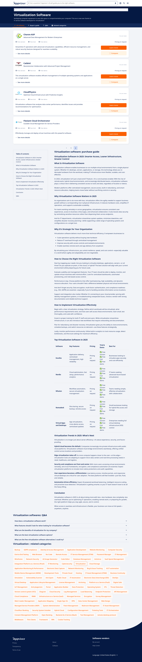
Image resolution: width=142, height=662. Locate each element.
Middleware (19, 620)
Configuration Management (78, 610)
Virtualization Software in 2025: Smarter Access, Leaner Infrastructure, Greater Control (29, 160)
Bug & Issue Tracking (95, 568)
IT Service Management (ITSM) (82, 554)
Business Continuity (117, 573)
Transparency (16, 646)
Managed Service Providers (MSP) (27, 606)
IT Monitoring (53, 564)
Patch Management (71, 606)
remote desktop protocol (106, 615)
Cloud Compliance (21, 596)
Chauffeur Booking (22, 610)
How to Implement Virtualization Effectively (30, 182)
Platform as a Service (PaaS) (99, 582)
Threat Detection (117, 587)
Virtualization (81, 564)
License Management (67, 582)
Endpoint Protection (103, 592)
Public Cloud (61, 578)
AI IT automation (112, 568)
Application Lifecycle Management (42, 582)
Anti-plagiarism (36, 587)
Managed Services (73, 596)
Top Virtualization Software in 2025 (27, 185)
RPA (52, 620)
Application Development (76, 550)
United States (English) (109, 655)
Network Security (32, 559)
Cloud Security (54, 592)
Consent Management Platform (26, 615)
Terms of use (16, 650)
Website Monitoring (97, 550)
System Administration (51, 606)
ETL (105, 587)
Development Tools (51, 573)
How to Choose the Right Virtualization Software (28, 177)
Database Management (82, 559)
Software (55, 646)
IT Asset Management (111, 606)
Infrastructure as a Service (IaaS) (51, 596)
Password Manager (104, 554)
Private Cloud (67, 573)
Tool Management (87, 615)
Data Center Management (88, 601)
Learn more (113, 48)
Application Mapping (45, 601)
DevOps (115, 578)
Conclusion (19, 192)
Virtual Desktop (20, 582)
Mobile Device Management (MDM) (28, 573)
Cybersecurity (67, 564)
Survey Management (103, 596)
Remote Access (61, 554)
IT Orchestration (113, 610)
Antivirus (97, 559)
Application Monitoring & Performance (29, 568)
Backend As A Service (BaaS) (66, 615)
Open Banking (47, 615)
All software (19, 25)
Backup (17, 550)
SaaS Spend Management (114, 559)
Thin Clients (31, 620)
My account (96, 642)
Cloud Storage (94, 564)
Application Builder (61, 587)
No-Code (49, 554)
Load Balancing (86, 592)
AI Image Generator (50, 559)
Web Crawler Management (24, 601)
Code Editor (65, 559)
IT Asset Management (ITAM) (96, 573)
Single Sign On (62, 601)
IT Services (20, 10)
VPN (73, 601)
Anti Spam (49, 578)
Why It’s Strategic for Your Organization (28, 172)
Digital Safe (117, 582)
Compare (114, 53)
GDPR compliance (30, 550)
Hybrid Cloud (59, 610)
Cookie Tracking (64, 620)
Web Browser (37, 554)
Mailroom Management (90, 606)
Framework (43, 620)
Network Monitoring (75, 568)
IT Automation (75, 578)
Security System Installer (41, 610)
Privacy (14, 643)
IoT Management (21, 587)
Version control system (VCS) (25, 592)
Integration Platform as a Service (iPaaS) (29, 564)
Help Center (96, 645)
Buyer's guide (33, 25)
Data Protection (78, 587)
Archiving (82, 582)
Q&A (45, 25)
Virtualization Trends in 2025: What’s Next (29, 189)
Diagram (42, 592)
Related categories (59, 25)
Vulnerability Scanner (34, 578)
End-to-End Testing (22, 554)
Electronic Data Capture (56, 568)
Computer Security (115, 550)
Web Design (105, 601)
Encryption (88, 596)
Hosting (79, 573)
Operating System (94, 587)
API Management (120, 592)
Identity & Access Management (52, 550)
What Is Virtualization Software (26, 165)
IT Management (121, 554)
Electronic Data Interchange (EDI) (96, 578)
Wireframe (19, 559)
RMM (34, 596)
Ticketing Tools (97, 610)
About (54, 642)
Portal (48, 587)
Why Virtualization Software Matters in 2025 (30, 169)
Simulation (19, 578)
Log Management (70, 592)
